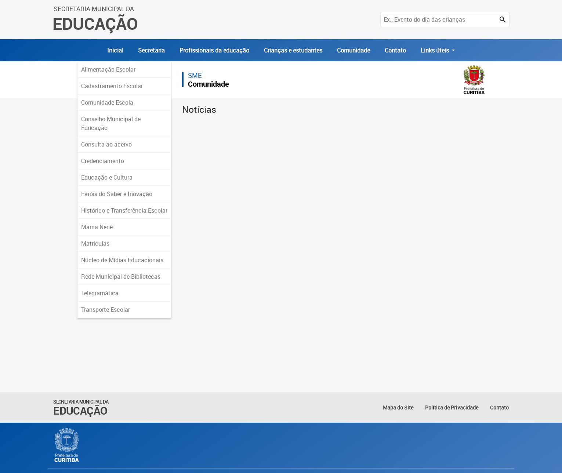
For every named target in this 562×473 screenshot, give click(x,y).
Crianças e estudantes (293, 50)
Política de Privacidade (451, 407)
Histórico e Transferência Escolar (124, 210)
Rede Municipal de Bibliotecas (120, 276)
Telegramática (100, 293)
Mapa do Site (398, 407)
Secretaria (151, 50)
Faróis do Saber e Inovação (116, 194)
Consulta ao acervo (106, 144)
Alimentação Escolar (108, 69)
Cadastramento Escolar (112, 86)
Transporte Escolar (105, 310)
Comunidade (353, 50)
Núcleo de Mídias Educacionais (122, 260)
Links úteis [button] (435, 50)
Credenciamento (102, 161)
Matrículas (95, 243)
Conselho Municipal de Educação (111, 123)
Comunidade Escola (107, 102)
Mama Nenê (97, 227)
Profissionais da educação (214, 50)
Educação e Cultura (107, 177)
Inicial (115, 50)
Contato (395, 50)
